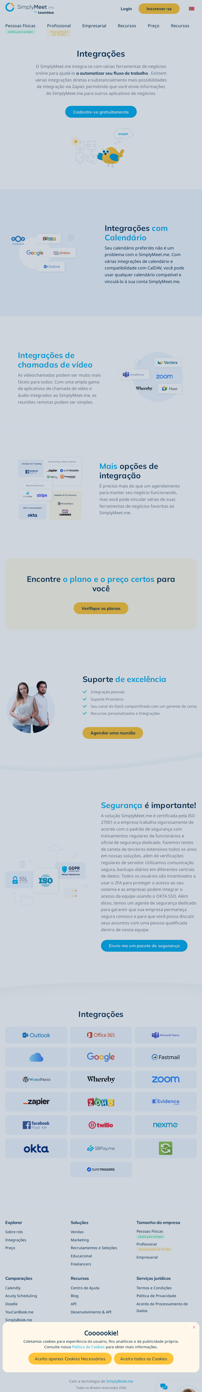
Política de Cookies (88, 1346)
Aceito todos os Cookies (144, 1358)
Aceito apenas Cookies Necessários (70, 1358)
